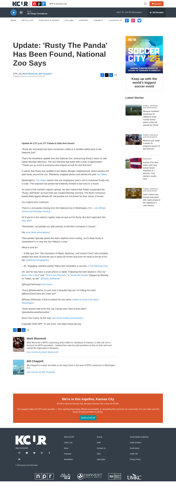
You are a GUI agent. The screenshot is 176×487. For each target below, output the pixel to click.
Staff (98, 448)
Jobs (99, 459)
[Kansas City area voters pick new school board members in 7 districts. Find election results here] (134, 168)
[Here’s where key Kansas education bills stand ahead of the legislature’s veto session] (134, 199)
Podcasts (67, 459)
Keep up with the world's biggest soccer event (144, 88)
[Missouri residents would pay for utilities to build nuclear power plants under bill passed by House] (134, 115)
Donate (159, 6)
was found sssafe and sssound (67, 323)
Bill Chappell (45, 79)
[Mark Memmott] (18, 350)
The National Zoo (98, 271)
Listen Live (68, 448)
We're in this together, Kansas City (88, 405)
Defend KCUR (88, 423)
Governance (134, 454)
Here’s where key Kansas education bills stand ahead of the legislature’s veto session (151, 205)
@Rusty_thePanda (50, 284)
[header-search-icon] (146, 6)
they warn (27, 226)
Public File (134, 459)
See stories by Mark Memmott (42, 357)
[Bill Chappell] (18, 372)
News (13, 26)
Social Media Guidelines (139, 443)
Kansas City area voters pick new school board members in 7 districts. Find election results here (150, 176)
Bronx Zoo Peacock (56, 281)
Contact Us (101, 454)
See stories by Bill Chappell (41, 377)
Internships (101, 465)
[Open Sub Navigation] (18, 26)
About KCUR (69, 443)
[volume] (21, 18)
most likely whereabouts (38, 238)
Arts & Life (28, 26)
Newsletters (68, 465)
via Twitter (102, 180)
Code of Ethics (135, 448)
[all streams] (157, 18)
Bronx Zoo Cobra (30, 281)
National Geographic (37, 265)
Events (99, 443)
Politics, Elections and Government (150, 112)
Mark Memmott (30, 79)
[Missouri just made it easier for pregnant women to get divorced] (134, 145)
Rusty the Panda (79, 281)
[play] (14, 18)
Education (147, 164)
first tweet (47, 290)
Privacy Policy (135, 465)
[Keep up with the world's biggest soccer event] (144, 60)
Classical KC (115, 26)
